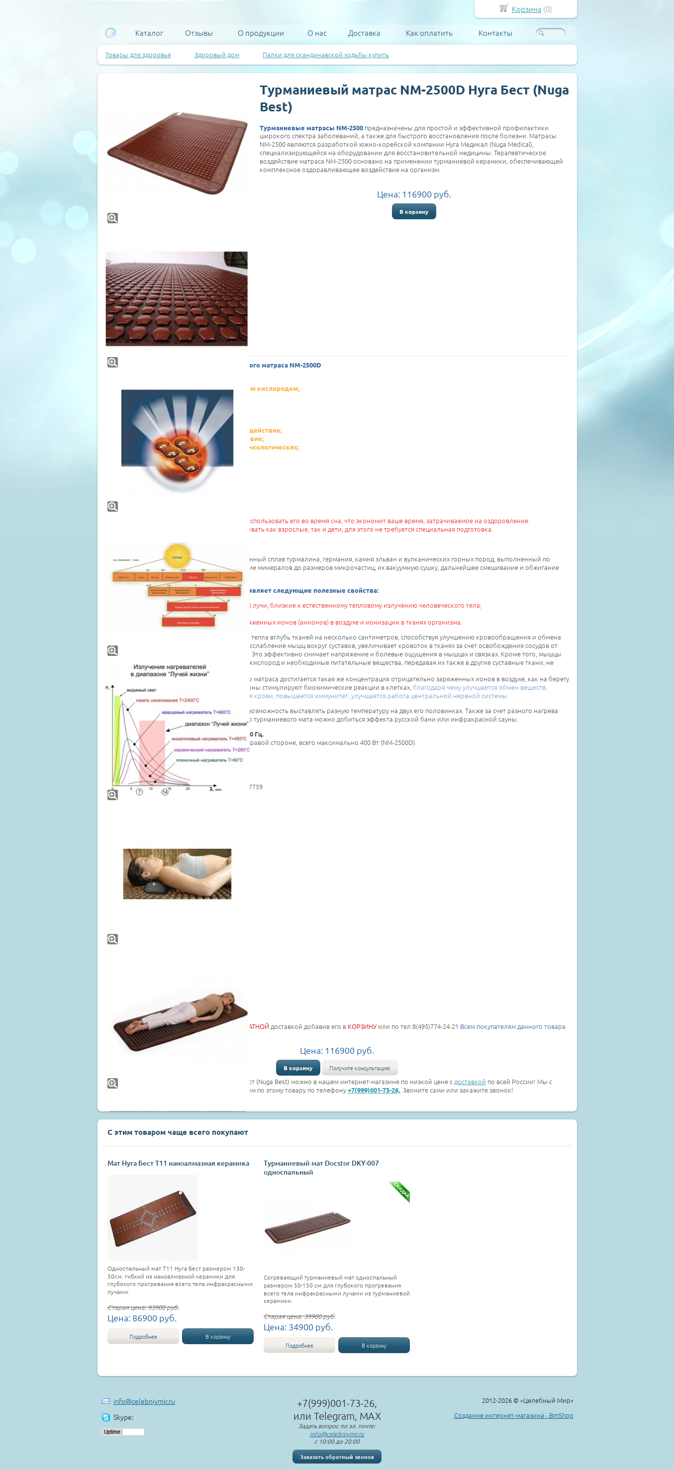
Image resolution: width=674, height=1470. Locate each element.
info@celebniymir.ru (144, 1401)
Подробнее (143, 1336)
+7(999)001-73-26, (374, 1090)
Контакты (495, 33)
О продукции (261, 33)
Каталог (149, 33)
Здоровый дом (216, 54)
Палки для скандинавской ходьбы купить (326, 54)
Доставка (364, 33)
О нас (317, 33)
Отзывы (199, 33)
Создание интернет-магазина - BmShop (514, 1415)
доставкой (470, 1081)
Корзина (527, 8)
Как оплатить (429, 33)
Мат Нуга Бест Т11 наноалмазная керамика (178, 1163)
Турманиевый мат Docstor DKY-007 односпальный (321, 1167)
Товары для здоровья (138, 54)
